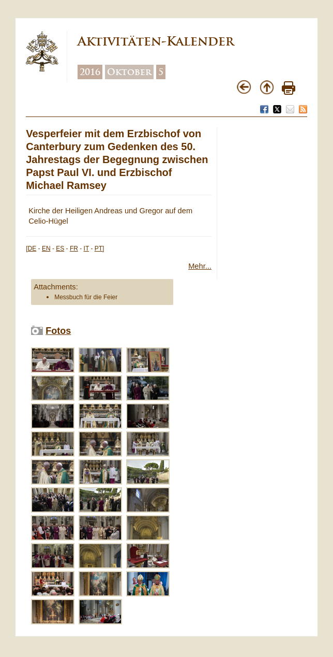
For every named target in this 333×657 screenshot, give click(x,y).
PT (98, 248)
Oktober (129, 72)
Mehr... (199, 266)
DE (32, 248)
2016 (90, 72)
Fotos (58, 331)
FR (74, 248)
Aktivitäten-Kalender (156, 41)
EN (46, 248)
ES (60, 248)
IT (86, 248)
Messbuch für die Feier (85, 297)
